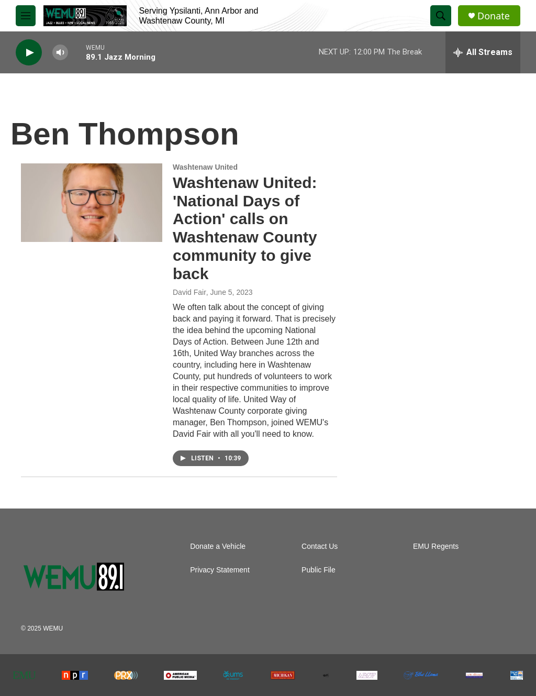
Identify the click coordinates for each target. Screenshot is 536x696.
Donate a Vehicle (217, 546)
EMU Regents (436, 546)
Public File (319, 570)
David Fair (189, 292)
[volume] (60, 52)
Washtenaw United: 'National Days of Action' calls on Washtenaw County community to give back (245, 228)
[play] (28, 53)
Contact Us (320, 546)
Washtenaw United (205, 167)
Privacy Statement (220, 570)
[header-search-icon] (440, 15)
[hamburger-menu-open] (26, 15)
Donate (493, 15)
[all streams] (482, 52)
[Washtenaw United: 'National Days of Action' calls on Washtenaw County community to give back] (91, 202)
